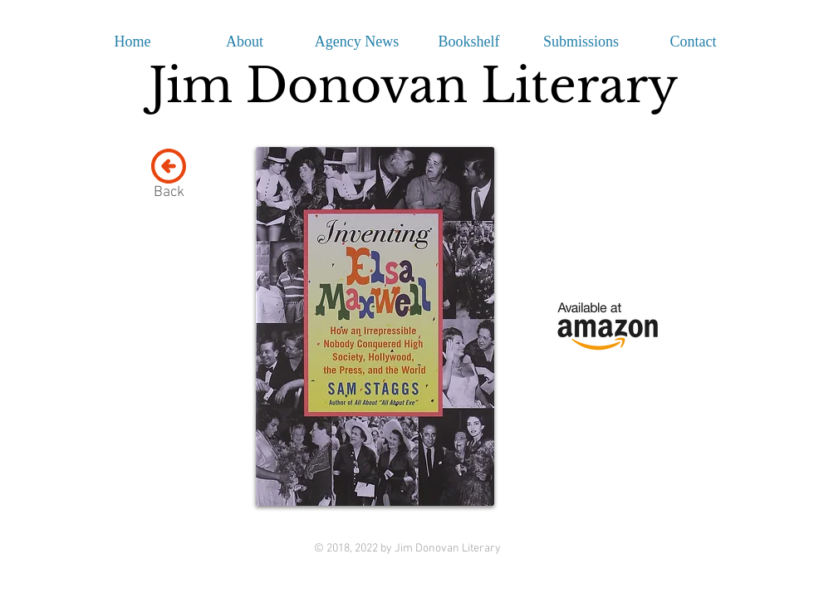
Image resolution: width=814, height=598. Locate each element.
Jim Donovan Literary (413, 85)
